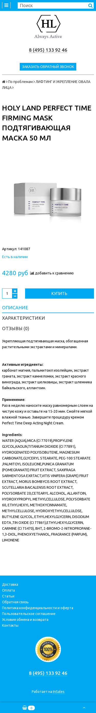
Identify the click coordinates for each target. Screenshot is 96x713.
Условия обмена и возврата (25, 620)
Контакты (10, 625)
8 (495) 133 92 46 (48, 50)
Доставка (10, 584)
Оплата (8, 590)
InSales (59, 692)
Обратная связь (15, 602)
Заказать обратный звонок (48, 67)
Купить (59, 293)
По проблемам (20, 82)
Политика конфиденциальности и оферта (37, 608)
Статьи (8, 596)
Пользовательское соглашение (29, 614)
